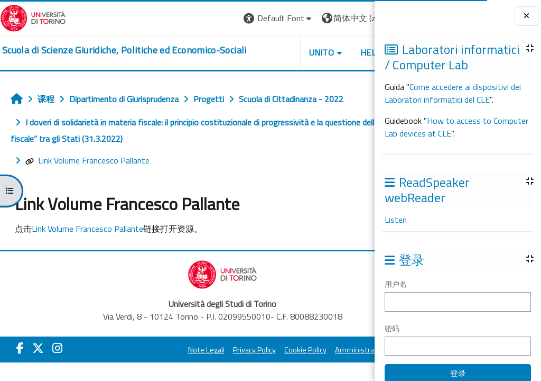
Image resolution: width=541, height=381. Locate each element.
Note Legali (181, 350)
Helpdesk (311, 52)
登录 (357, 18)
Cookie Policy (280, 350)
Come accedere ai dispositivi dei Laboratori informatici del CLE (453, 93)
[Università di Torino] (33, 17)
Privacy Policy (229, 350)
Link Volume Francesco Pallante (87, 160)
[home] (124, 50)
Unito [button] (251, 52)
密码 (392, 328)
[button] (208, 18)
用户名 (396, 283)
